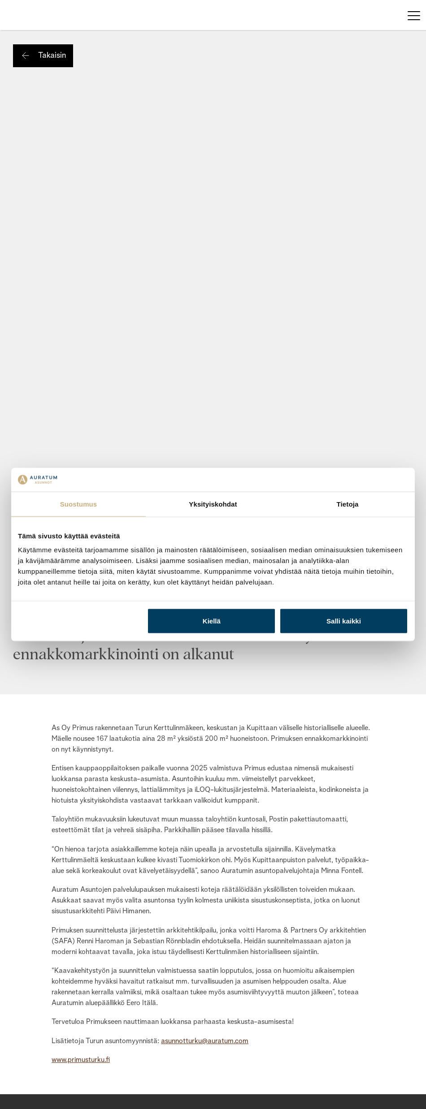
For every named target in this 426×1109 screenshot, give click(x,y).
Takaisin (52, 56)
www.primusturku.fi (81, 1060)
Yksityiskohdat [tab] (213, 503)
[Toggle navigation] (414, 15)
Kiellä (212, 621)
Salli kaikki (343, 621)
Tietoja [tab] (348, 503)
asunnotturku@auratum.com (204, 1041)
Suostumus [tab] (78, 503)
